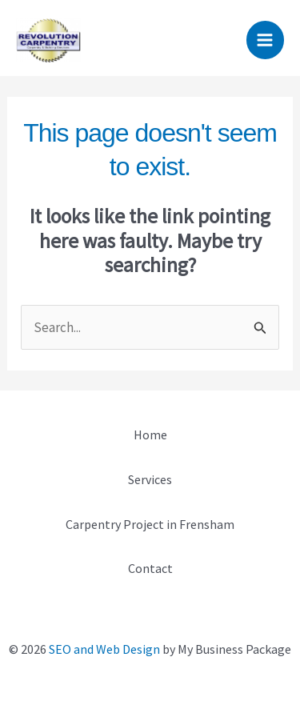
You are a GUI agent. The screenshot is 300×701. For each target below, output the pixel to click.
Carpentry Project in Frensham (150, 524)
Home (150, 435)
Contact (150, 568)
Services (150, 479)
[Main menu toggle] (265, 40)
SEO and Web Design (104, 649)
